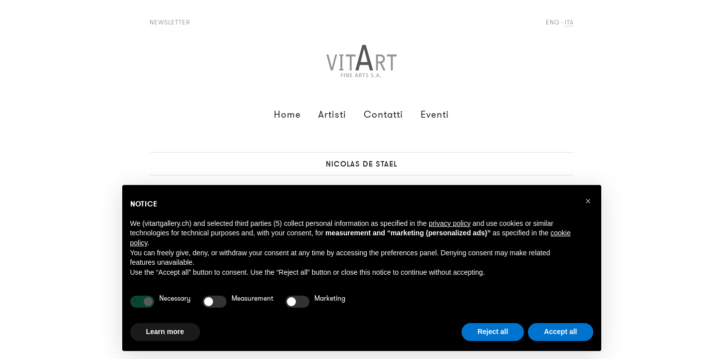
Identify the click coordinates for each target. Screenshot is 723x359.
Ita (569, 22)
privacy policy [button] (450, 223)
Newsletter (170, 22)
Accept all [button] (560, 332)
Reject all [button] (493, 332)
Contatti (383, 114)
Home (287, 114)
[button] (588, 201)
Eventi (435, 114)
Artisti (332, 114)
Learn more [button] (165, 332)
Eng (553, 22)
